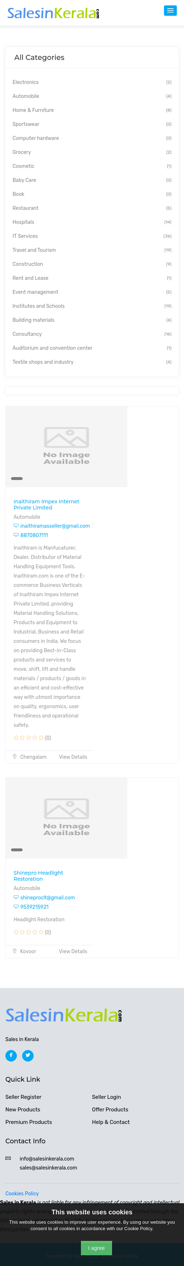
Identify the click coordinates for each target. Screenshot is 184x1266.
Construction (92, 264)
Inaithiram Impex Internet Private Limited (46, 504)
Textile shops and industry (92, 362)
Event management (92, 292)
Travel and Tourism (92, 250)
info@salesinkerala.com (47, 1159)
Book (92, 194)
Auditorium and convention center (92, 348)
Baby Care (92, 180)
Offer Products (110, 1109)
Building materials (92, 320)
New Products (22, 1109)
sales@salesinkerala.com (48, 1168)
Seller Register (23, 1097)
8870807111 (31, 535)
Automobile (92, 96)
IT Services (92, 236)
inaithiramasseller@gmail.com (52, 526)
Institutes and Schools (92, 306)
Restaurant (92, 208)
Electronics (92, 82)
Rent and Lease (92, 278)
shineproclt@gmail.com (44, 898)
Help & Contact (111, 1122)
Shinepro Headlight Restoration (38, 876)
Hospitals (92, 222)
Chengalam (29, 757)
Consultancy (92, 334)
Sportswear (92, 124)
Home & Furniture (92, 110)
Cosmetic (92, 166)
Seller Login (106, 1097)
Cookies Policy (22, 1194)
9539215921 (31, 907)
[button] (170, 10)
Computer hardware (92, 138)
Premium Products (28, 1122)
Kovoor (24, 952)
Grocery (92, 152)
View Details (73, 757)
